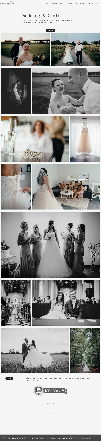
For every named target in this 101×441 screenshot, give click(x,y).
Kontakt (48, 3)
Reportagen (54, 3)
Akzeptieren (79, 438)
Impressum (84, 3)
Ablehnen (88, 438)
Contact (9, 378)
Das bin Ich (62, 3)
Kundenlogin (70, 3)
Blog (76, 3)
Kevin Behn (53, 413)
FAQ (80, 3)
